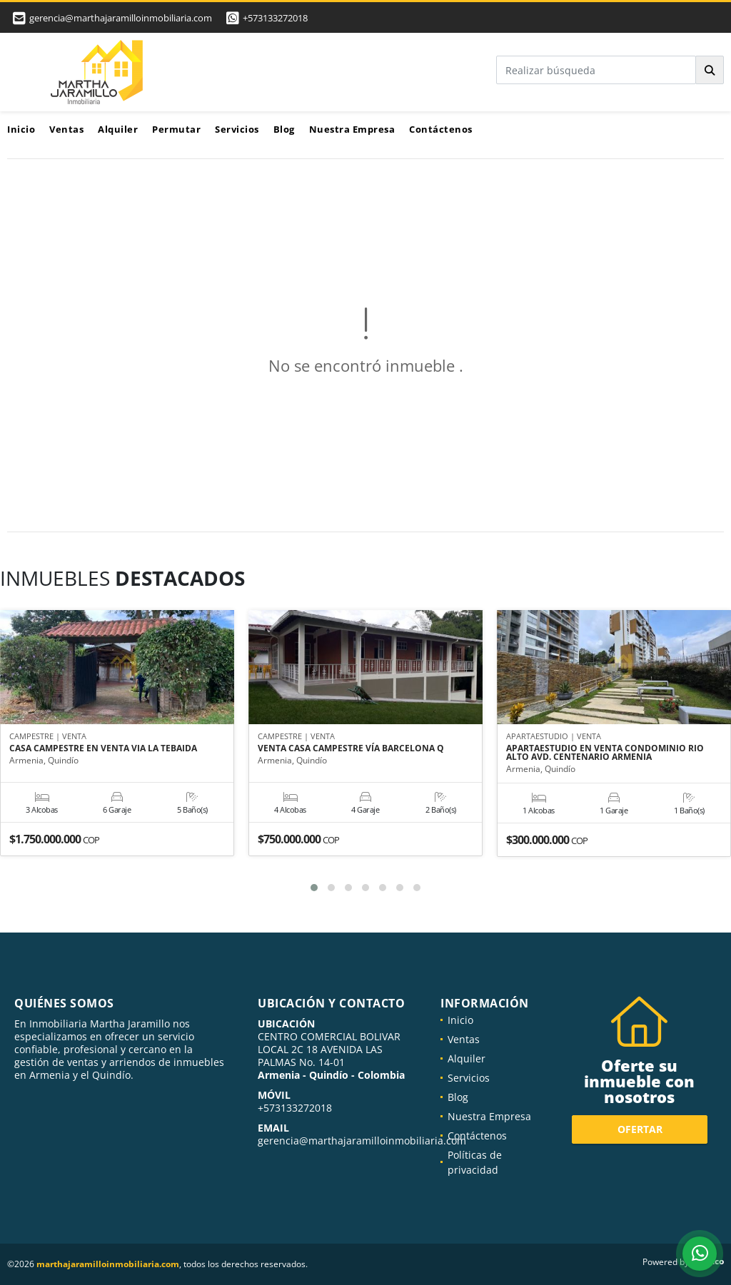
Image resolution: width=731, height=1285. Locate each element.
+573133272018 (275, 17)
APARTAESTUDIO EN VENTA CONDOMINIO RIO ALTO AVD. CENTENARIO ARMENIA (605, 752)
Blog (284, 129)
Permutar (176, 129)
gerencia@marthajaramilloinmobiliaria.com (362, 1140)
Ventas (66, 129)
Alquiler (118, 129)
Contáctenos (441, 129)
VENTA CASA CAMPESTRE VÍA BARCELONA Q (351, 748)
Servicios (237, 129)
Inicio (21, 129)
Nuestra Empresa (352, 129)
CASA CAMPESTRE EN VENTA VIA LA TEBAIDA (103, 748)
